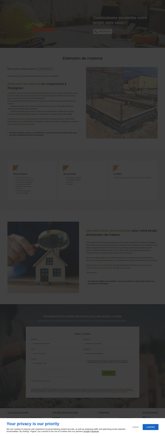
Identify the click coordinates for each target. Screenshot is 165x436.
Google (86, 431)
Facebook (94, 431)
